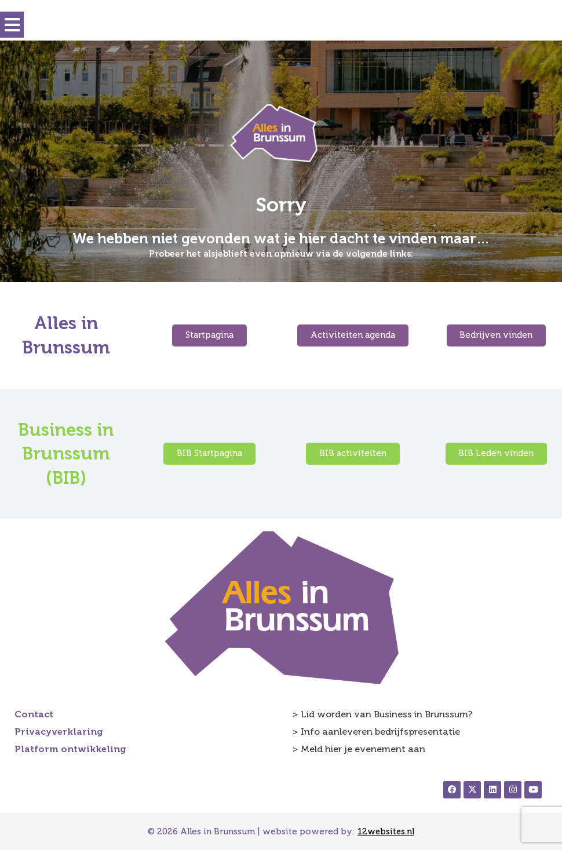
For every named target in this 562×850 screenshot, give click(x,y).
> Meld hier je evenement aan (359, 748)
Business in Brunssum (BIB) (66, 453)
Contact (33, 714)
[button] (12, 25)
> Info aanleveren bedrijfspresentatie (376, 731)
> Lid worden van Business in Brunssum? (382, 714)
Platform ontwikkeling (70, 748)
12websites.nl (386, 831)
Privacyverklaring (58, 731)
